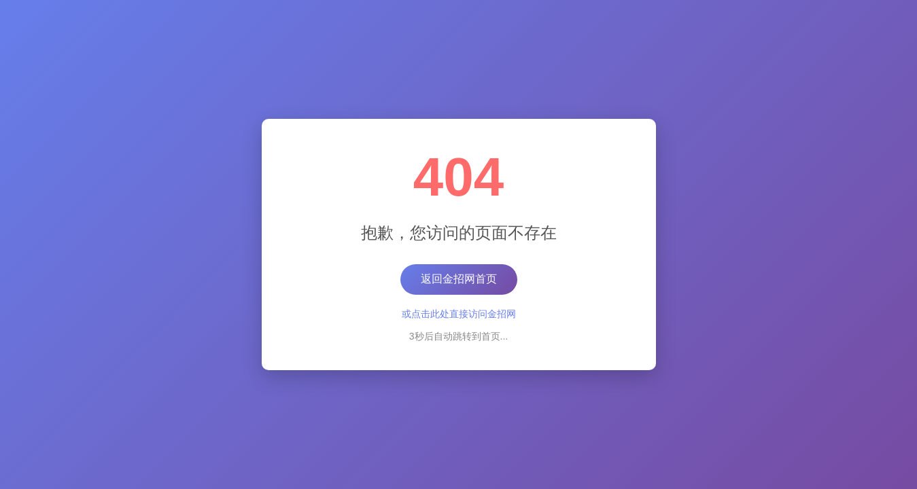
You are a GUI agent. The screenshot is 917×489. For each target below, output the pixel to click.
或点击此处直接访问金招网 (459, 313)
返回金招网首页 (459, 279)
